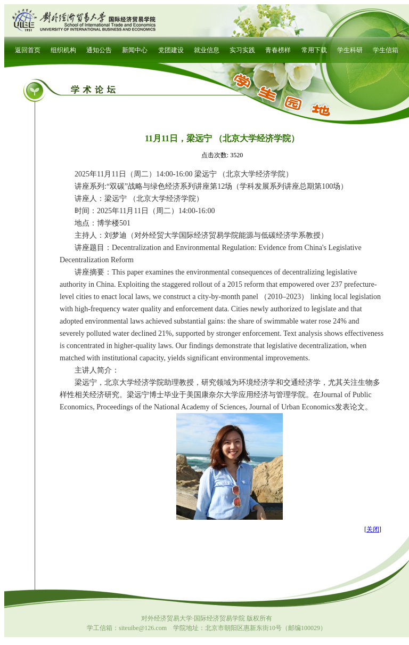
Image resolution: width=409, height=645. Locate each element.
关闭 (372, 529)
